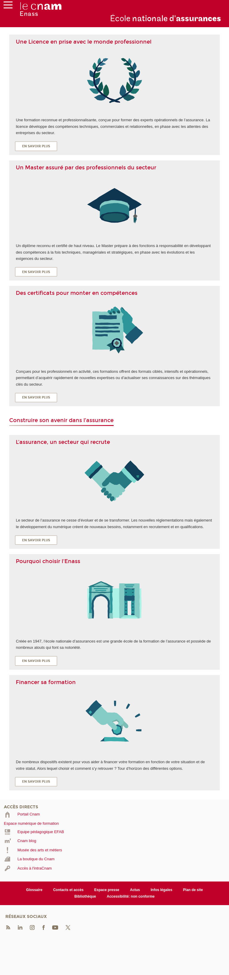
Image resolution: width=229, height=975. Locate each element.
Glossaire (34, 890)
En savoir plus (36, 146)
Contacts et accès (68, 890)
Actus (135, 890)
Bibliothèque (85, 896)
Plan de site (193, 890)
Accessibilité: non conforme (131, 896)
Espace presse (106, 890)
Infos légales (161, 890)
